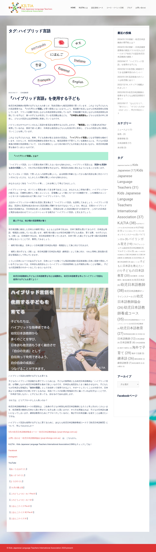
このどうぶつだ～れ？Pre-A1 (23, 494)
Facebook (13, 450)
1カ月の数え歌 (16, 487)
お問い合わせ (141, 8)
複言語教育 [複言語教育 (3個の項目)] (137, 363)
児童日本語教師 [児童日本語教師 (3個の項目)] (132, 255)
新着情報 (121, 138)
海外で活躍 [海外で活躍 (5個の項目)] (138, 353)
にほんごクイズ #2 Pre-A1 (21, 512)
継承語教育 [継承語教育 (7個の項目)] (124, 363)
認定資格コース (97, 8)
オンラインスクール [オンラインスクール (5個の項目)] (127, 234)
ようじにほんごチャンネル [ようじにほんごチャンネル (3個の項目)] (133, 231)
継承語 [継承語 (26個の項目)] (125, 358)
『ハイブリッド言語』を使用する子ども (44, 98)
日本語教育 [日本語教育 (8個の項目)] (127, 342)
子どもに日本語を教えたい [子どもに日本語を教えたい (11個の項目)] (131, 266)
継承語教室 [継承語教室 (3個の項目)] (139, 359)
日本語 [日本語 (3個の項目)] (141, 334)
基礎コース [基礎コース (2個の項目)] (135, 262)
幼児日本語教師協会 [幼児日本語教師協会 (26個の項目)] (130, 301)
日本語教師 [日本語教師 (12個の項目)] (126, 338)
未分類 (120, 147)
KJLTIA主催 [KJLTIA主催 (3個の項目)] (130, 228)
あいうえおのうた (18, 469)
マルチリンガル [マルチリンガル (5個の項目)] (125, 251)
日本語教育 (24, 93)
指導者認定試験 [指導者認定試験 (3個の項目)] (130, 334)
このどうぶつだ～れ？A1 (21, 500)
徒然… (120, 134)
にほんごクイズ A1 (18, 518)
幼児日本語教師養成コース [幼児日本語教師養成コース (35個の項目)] (131, 313)
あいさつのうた (17, 475)
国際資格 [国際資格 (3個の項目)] (129, 258)
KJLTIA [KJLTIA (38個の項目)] (126, 223)
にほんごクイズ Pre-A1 (20, 506)
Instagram (13, 457)
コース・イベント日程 (115, 8)
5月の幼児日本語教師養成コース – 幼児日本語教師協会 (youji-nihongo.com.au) (43, 432)
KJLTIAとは (83, 8)
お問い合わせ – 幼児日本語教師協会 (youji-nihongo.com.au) (34, 438)
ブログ (129, 8)
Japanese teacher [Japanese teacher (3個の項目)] (124, 165)
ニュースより (123, 129)
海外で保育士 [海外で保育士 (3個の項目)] (126, 348)
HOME (73, 8)
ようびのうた (16, 481)
